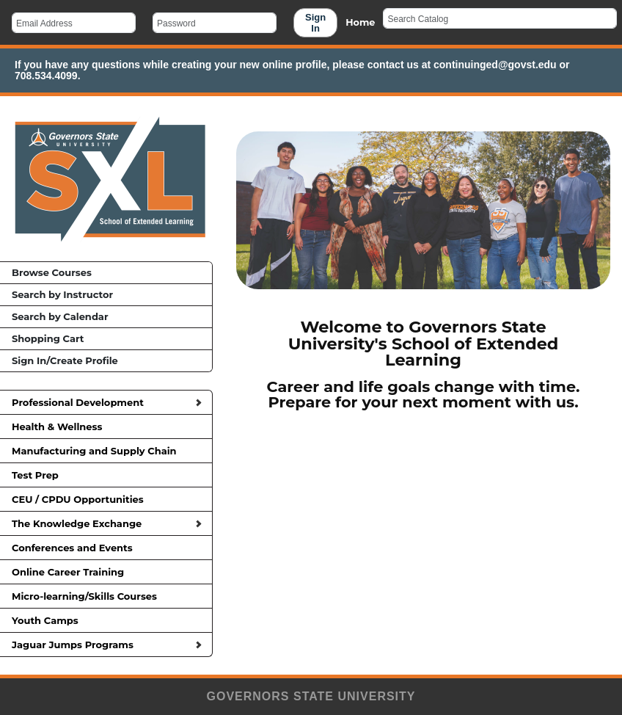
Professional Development (106, 402)
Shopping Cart (48, 338)
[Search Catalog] (500, 18)
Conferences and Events (106, 548)
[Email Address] (74, 22)
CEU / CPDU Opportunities (106, 499)
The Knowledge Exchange (106, 523)
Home (360, 22)
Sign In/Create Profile (65, 360)
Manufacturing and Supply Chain (106, 451)
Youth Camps (106, 620)
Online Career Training (106, 572)
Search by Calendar (60, 316)
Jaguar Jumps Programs (106, 644)
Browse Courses (52, 272)
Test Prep (106, 475)
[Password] (215, 22)
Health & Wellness (106, 426)
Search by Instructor (62, 294)
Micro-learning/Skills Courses (106, 596)
